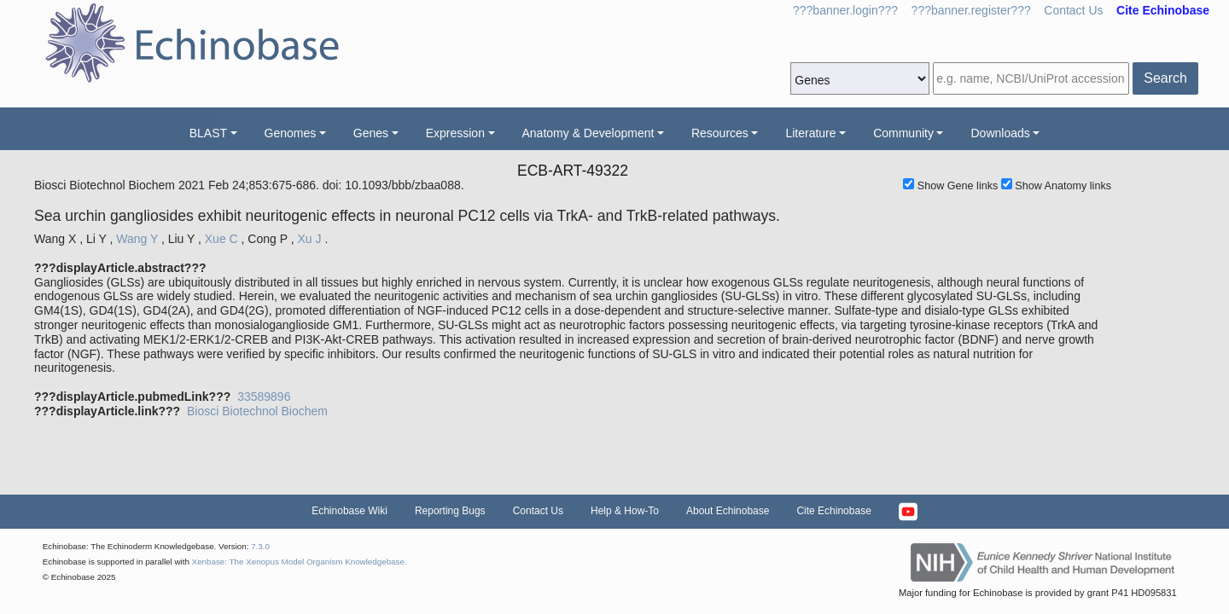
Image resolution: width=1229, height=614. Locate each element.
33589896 (263, 396)
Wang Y (137, 239)
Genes (370, 133)
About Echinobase (727, 511)
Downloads (999, 133)
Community (903, 133)
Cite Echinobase (833, 511)
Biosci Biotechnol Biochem (257, 411)
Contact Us (1073, 10)
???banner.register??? (971, 10)
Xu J (309, 239)
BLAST (208, 133)
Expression (455, 133)
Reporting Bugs (450, 511)
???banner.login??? (845, 10)
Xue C (221, 239)
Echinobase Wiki (349, 511)
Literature (810, 133)
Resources (719, 133)
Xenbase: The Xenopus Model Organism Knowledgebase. (299, 561)
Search (1165, 78)
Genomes (291, 133)
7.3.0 (260, 546)
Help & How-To (625, 511)
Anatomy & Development (588, 133)
